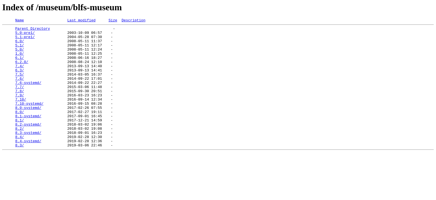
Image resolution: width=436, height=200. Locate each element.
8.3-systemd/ (28, 155)
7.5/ (19, 85)
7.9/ (19, 110)
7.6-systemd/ (28, 95)
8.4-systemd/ (28, 165)
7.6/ (19, 90)
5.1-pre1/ (25, 40)
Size (112, 20)
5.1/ (19, 50)
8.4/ (19, 160)
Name (19, 20)
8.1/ (19, 140)
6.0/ (19, 45)
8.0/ (19, 130)
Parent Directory (32, 30)
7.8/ (19, 105)
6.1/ (19, 65)
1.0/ (19, 60)
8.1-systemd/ (28, 135)
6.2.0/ (21, 70)
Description (133, 20)
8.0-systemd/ (28, 125)
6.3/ (19, 80)
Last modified (81, 20)
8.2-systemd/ (28, 145)
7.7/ (19, 100)
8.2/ (19, 150)
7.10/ (20, 115)
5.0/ (19, 55)
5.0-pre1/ (25, 35)
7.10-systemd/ (29, 120)
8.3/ (19, 170)
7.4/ (19, 75)
